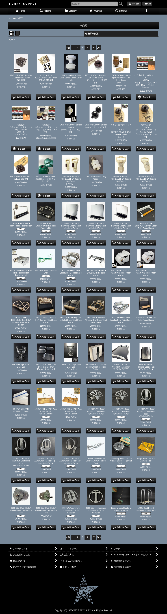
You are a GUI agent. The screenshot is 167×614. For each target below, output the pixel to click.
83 (94, 47)
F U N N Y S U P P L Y (23, 3)
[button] (146, 11)
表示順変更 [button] (91, 33)
